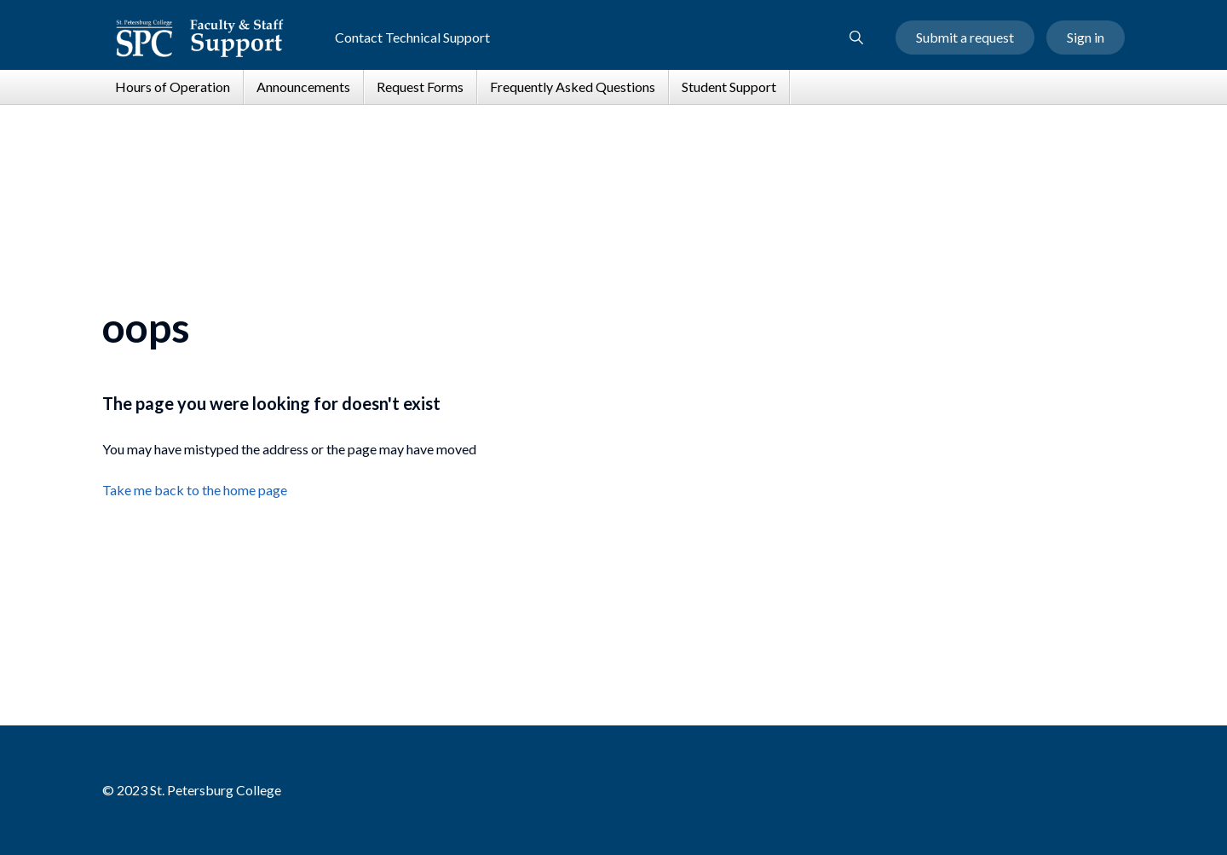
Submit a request (965, 37)
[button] (856, 37)
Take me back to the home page (194, 490)
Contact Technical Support (412, 37)
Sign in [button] (1085, 37)
